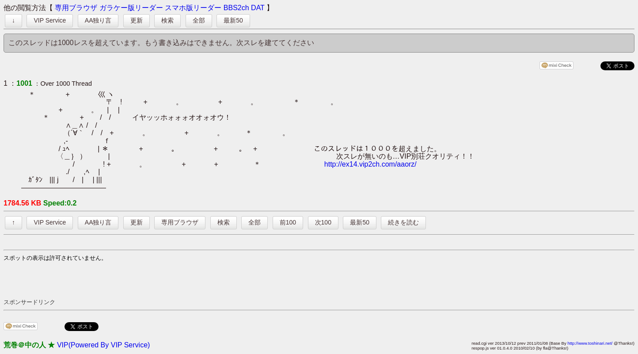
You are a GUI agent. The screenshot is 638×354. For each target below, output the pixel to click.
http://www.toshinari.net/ (589, 343)
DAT (258, 7)
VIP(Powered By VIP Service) (103, 345)
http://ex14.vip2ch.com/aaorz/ (370, 164)
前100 (288, 222)
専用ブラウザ (76, 7)
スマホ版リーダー (193, 7)
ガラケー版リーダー (131, 7)
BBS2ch (236, 7)
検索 (167, 20)
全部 (199, 20)
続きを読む (403, 222)
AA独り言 (98, 20)
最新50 (233, 20)
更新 (136, 20)
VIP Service (50, 20)
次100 (323, 222)
